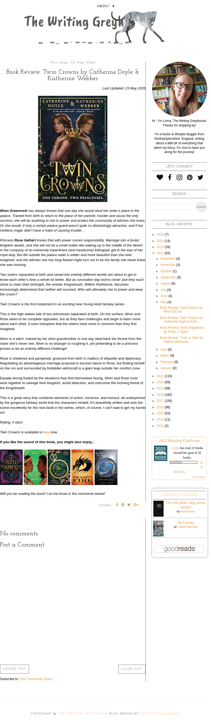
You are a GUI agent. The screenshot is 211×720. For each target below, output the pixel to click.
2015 (161, 413)
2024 (161, 241)
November (168, 265)
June (164, 296)
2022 (161, 253)
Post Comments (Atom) (36, 679)
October (166, 271)
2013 (161, 426)
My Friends (185, 523)
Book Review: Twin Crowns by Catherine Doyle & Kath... (181, 319)
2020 (161, 382)
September (168, 277)
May (163, 302)
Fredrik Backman (187, 526)
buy (46, 432)
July (163, 290)
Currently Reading (179, 495)
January (166, 368)
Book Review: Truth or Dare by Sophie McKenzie (181, 339)
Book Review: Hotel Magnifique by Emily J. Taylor (182, 329)
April (164, 349)
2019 (161, 388)
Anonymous (187, 511)
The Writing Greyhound (82, 713)
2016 (161, 407)
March (165, 355)
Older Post (132, 669)
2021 (161, 376)
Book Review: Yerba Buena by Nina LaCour (181, 309)
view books (198, 476)
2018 (161, 395)
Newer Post (14, 669)
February (167, 362)
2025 (161, 234)
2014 (161, 419)
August (165, 283)
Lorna (175, 448)
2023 (161, 247)
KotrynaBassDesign (160, 713)
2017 (161, 401)
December (168, 259)
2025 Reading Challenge (179, 440)
